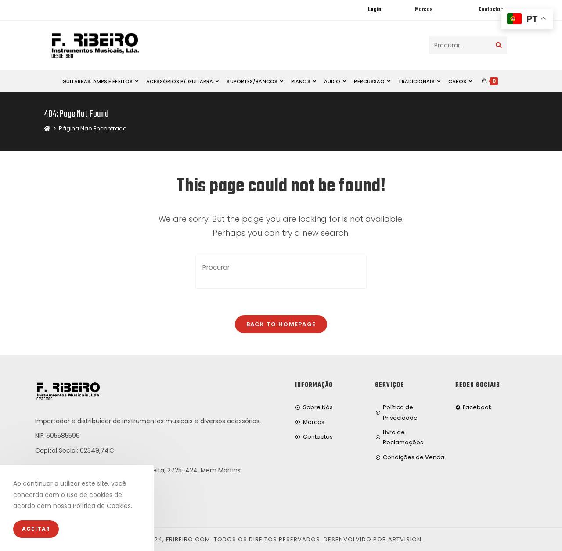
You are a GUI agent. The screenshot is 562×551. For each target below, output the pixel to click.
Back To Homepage (281, 324)
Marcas (423, 9)
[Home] (47, 128)
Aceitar (36, 529)
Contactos (491, 9)
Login (374, 9)
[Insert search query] (281, 272)
